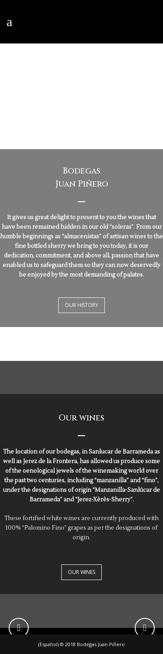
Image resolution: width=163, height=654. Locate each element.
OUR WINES (81, 572)
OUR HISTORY (81, 305)
